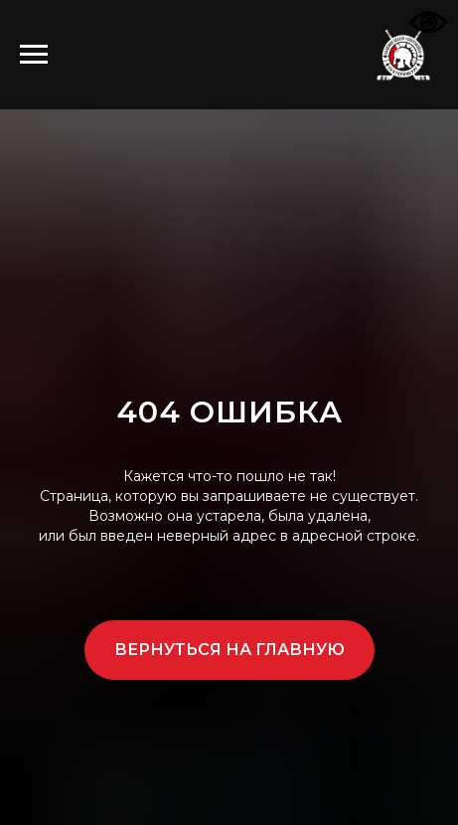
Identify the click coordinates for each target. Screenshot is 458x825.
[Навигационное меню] (34, 55)
